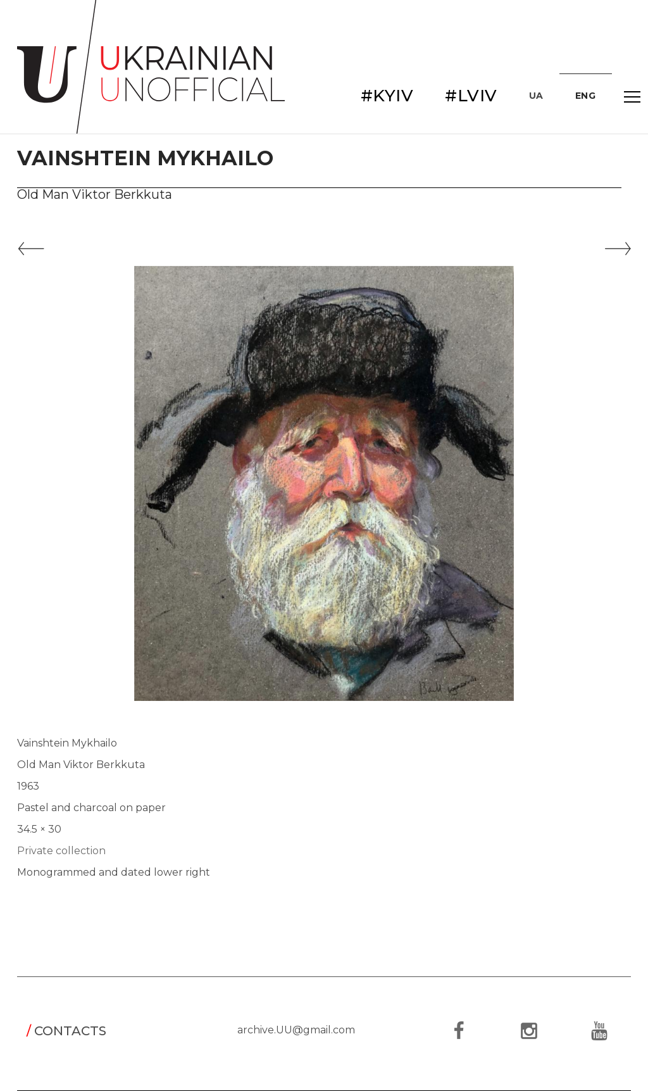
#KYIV (387, 95)
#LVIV (471, 95)
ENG (585, 95)
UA (536, 95)
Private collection (61, 851)
